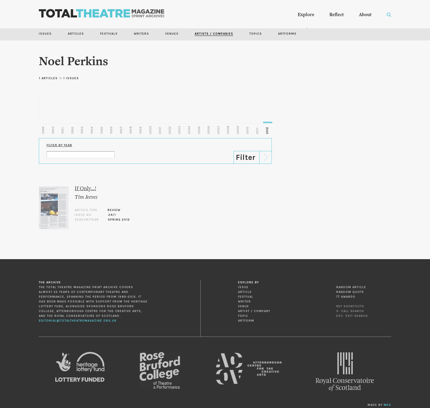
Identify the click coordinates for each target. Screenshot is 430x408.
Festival (245, 297)
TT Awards (345, 297)
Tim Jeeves (86, 197)
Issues (45, 34)
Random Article (351, 287)
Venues (172, 34)
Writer (244, 301)
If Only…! (85, 189)
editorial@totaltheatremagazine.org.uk (77, 321)
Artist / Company (254, 311)
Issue (243, 287)
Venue (243, 306)
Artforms (287, 34)
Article (245, 292)
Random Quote (350, 292)
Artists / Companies (214, 34)
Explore (306, 15)
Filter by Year (59, 145)
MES (387, 405)
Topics (255, 34)
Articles (76, 34)
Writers (141, 34)
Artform (246, 321)
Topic (243, 316)
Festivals (109, 34)
